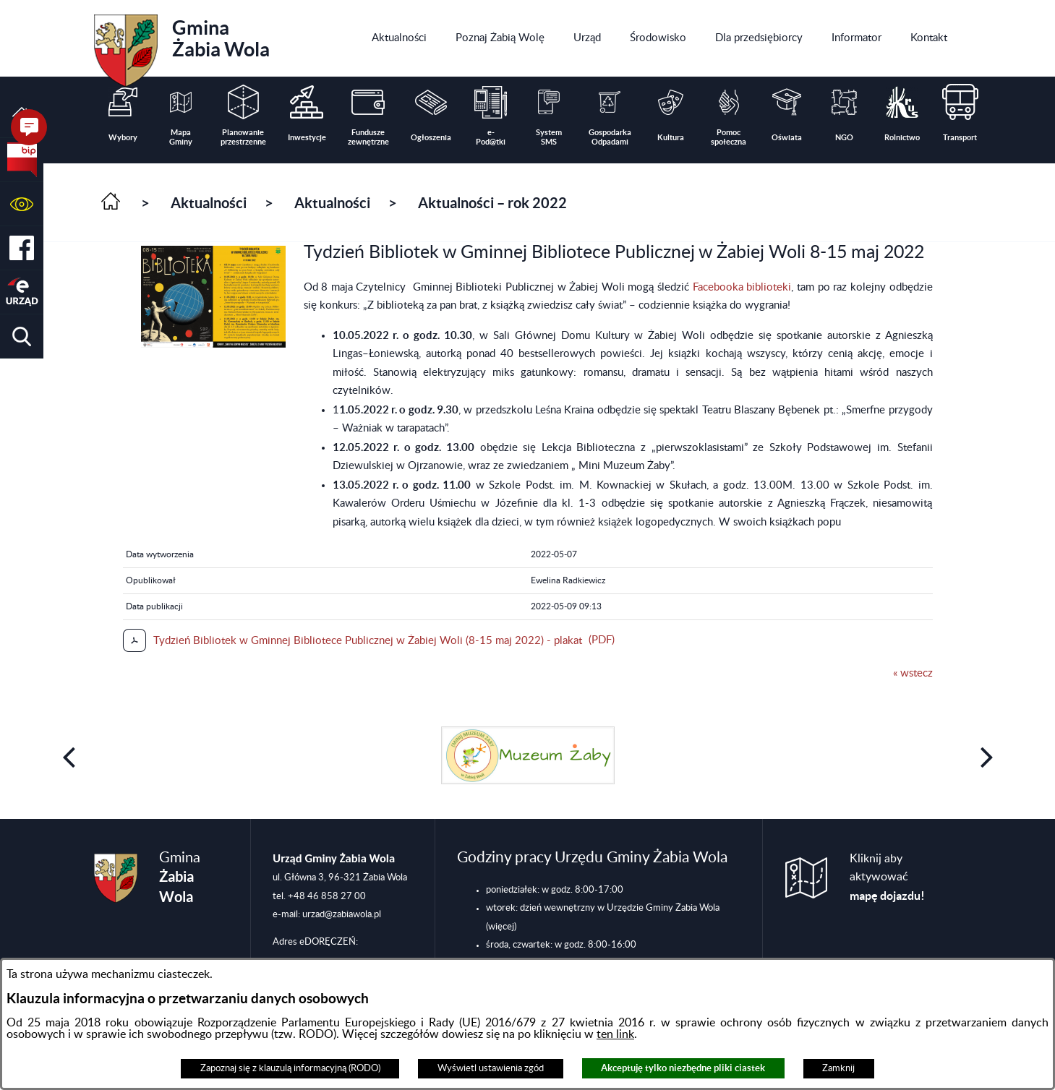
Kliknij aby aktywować (887, 877)
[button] (21, 204)
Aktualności (209, 202)
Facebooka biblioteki (742, 287)
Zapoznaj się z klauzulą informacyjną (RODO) (290, 1068)
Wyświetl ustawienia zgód (490, 1068)
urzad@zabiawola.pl (341, 914)
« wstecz (913, 673)
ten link (615, 1034)
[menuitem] (399, 38)
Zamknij (838, 1068)
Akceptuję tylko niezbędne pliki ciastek (683, 1068)
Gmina (182, 45)
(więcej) (501, 926)
